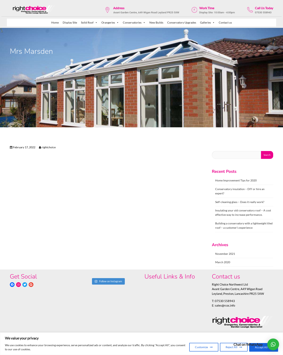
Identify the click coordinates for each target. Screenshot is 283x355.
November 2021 (225, 253)
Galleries (207, 22)
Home (55, 22)
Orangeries (110, 22)
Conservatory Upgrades (181, 22)
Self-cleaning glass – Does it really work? (239, 202)
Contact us (225, 22)
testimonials (245, 50)
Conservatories (134, 22)
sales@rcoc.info (225, 305)
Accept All (261, 347)
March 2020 (222, 262)
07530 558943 (225, 301)
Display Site (70, 22)
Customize (201, 347)
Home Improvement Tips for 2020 (236, 180)
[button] (273, 344)
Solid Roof (89, 22)
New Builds (156, 22)
